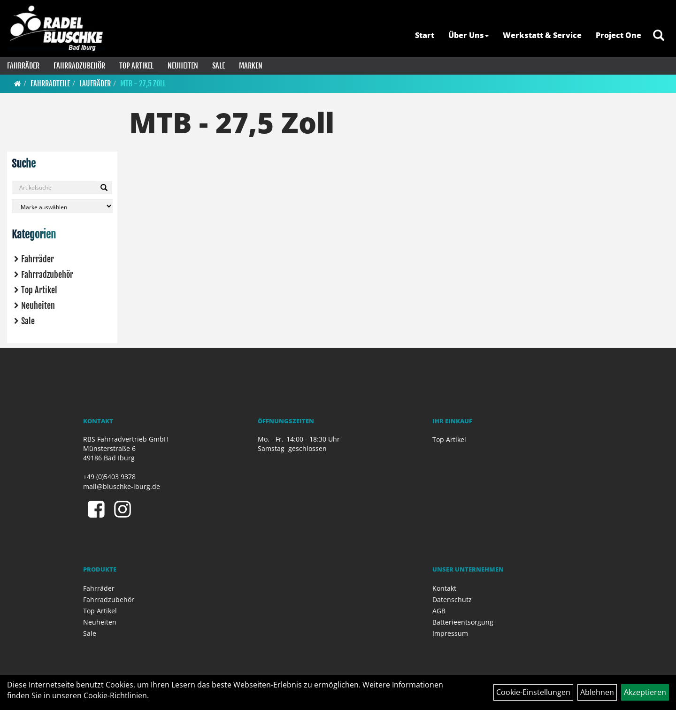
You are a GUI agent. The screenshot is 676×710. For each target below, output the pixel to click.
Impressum (450, 633)
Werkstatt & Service (542, 35)
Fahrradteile (50, 83)
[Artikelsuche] (658, 36)
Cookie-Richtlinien (115, 695)
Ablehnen (597, 692)
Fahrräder (23, 65)
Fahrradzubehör (79, 65)
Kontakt (444, 588)
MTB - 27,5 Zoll (143, 83)
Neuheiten (183, 65)
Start (424, 35)
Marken (250, 65)
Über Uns (468, 35)
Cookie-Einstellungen (533, 692)
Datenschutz (452, 599)
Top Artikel (136, 65)
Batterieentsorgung (462, 622)
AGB (439, 610)
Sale (218, 65)
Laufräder (95, 83)
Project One (618, 35)
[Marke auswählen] (62, 206)
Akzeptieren (645, 692)
